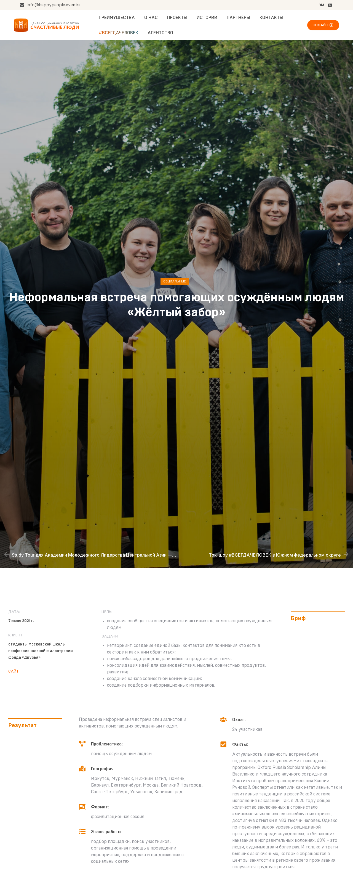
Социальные (174, 281)
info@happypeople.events (49, 5)
